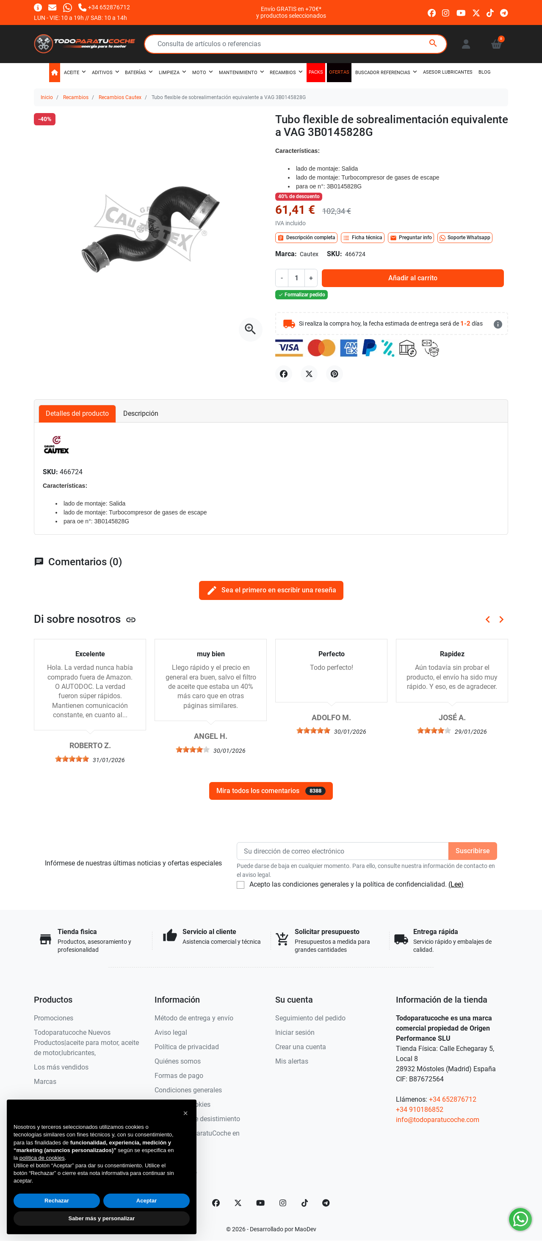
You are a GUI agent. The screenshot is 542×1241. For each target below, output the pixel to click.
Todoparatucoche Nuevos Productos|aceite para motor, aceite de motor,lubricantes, (86, 1042)
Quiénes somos (178, 1061)
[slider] (72, 758)
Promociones (53, 1018)
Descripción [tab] (140, 413)
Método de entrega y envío (194, 1018)
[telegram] (504, 12)
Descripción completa (306, 238)
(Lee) (456, 884)
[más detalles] (498, 324)
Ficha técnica (362, 238)
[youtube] (461, 12)
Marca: (286, 254)
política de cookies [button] (42, 1158)
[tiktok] (490, 12)
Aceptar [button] (146, 1200)
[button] (496, 44)
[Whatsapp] (67, 7)
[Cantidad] (296, 278)
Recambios (75, 97)
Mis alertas (291, 1061)
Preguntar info (411, 238)
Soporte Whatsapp (465, 238)
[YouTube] (260, 1202)
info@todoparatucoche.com (437, 1120)
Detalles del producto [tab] (77, 413)
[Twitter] (238, 1202)
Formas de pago (179, 1076)
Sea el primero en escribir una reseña (271, 590)
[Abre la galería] (251, 329)
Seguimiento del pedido (310, 1018)
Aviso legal (171, 1032)
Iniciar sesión (295, 1032)
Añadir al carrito (412, 278)
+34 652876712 (452, 1099)
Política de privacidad (187, 1047)
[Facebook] (215, 1202)
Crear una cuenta (300, 1047)
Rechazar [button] (56, 1200)
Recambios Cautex (120, 97)
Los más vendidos (61, 1067)
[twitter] (476, 12)
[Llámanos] (104, 7)
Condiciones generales (188, 1090)
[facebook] (432, 12)
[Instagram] (283, 1202)
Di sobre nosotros (85, 619)
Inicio (47, 97)
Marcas (45, 1082)
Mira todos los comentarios (271, 791)
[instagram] (446, 12)
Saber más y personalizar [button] (102, 1218)
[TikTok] (305, 1202)
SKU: (334, 254)
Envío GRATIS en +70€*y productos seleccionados (291, 12)
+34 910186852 (419, 1110)
